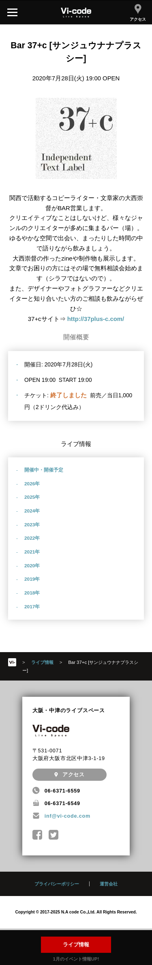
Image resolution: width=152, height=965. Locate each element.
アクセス (138, 13)
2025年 (32, 497)
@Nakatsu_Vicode (54, 835)
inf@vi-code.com (67, 816)
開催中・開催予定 (43, 470)
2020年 (32, 566)
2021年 (32, 552)
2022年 (32, 538)
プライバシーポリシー (56, 883)
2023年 (32, 525)
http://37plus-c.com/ (95, 319)
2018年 (32, 593)
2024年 (32, 511)
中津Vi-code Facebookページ (37, 835)
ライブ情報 (76, 945)
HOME (12, 662)
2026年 (32, 484)
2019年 (32, 579)
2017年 (32, 607)
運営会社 (109, 883)
